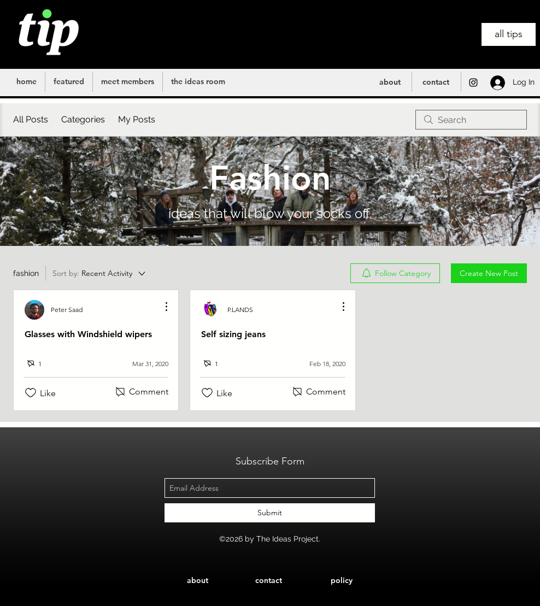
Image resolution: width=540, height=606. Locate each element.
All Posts (30, 119)
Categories (83, 119)
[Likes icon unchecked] (31, 392)
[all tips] (509, 34)
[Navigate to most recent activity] (142, 363)
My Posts (136, 119)
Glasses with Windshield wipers (88, 334)
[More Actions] (160, 306)
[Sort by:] (99, 273)
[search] (471, 120)
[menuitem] (395, 273)
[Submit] (270, 512)
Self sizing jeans (233, 334)
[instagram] (473, 82)
